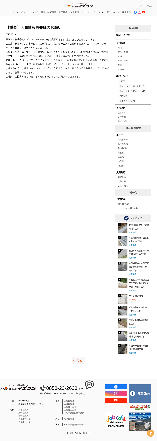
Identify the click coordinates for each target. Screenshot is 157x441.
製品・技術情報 (48, 12)
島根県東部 (123, 139)
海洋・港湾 (123, 60)
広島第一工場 (70, 407)
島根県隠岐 (123, 148)
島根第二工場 (24, 422)
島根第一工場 (24, 419)
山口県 (121, 161)
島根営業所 (23, 409)
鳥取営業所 (69, 419)
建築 (120, 56)
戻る (79, 360)
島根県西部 (123, 144)
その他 (121, 69)
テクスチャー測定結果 (128, 208)
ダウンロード (112, 12)
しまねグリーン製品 (128, 91)
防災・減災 (123, 121)
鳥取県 (121, 152)
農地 (120, 65)
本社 (12, 401)
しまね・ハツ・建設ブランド (132, 86)
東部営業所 (23, 412)
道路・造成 (123, 52)
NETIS (122, 81)
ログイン (140, 6)
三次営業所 (69, 404)
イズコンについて (29, 12)
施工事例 (63, 12)
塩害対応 (122, 112)
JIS (143, 91)
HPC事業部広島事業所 (74, 413)
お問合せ (149, 6)
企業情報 (74, 12)
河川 (120, 48)
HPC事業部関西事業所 (74, 424)
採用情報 (126, 12)
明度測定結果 (124, 204)
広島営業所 (69, 401)
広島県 (121, 157)
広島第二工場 (70, 410)
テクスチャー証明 (127, 101)
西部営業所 (23, 415)
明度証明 (123, 96)
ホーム (15, 12)
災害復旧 (122, 117)
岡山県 (121, 165)
